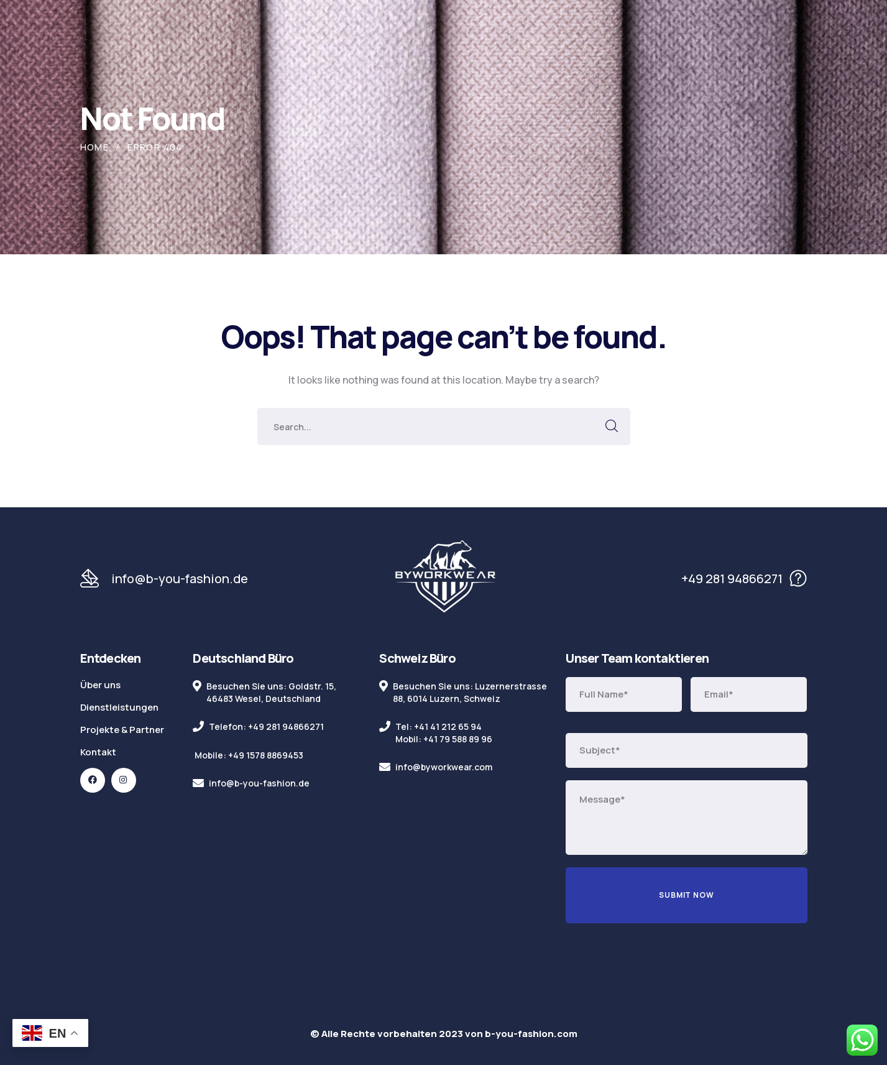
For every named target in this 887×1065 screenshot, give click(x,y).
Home (94, 147)
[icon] (92, 780)
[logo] (445, 577)
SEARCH (611, 426)
